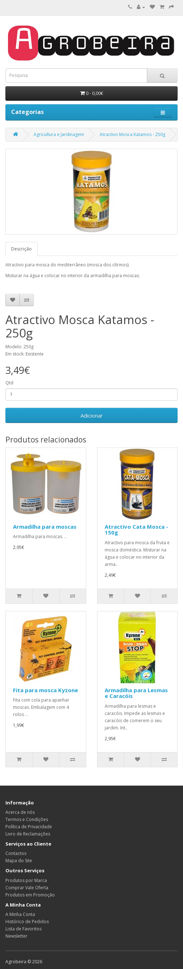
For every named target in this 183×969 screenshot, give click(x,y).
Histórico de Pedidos (27, 921)
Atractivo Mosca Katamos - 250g (132, 134)
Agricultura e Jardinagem (59, 134)
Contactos (15, 853)
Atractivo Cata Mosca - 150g (136, 529)
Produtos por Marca (26, 880)
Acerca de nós (20, 812)
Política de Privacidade (28, 827)
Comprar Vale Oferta (26, 888)
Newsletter (16, 936)
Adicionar (91, 415)
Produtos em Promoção (30, 895)
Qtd (9, 383)
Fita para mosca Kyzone (45, 690)
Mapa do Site (18, 860)
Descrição (21, 249)
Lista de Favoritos (23, 929)
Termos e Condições (26, 819)
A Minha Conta (20, 914)
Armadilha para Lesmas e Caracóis (136, 693)
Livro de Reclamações (27, 834)
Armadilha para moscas (45, 526)
